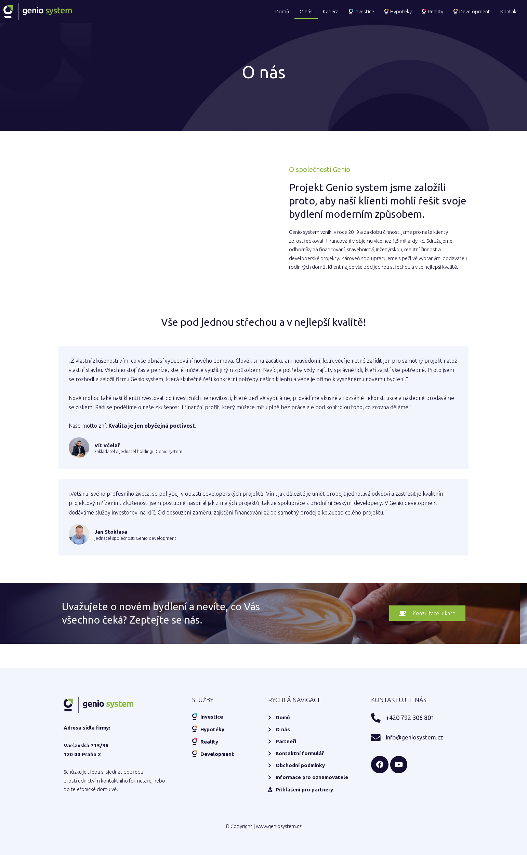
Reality (432, 11)
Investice (361, 11)
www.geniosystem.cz (278, 826)
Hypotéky (398, 11)
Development (471, 11)
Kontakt (509, 11)
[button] (426, 613)
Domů (282, 11)
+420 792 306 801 (409, 717)
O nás (306, 11)
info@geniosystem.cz (411, 736)
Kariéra (331, 11)
